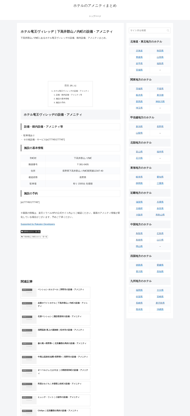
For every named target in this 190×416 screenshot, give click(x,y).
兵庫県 (160, 202)
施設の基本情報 (62, 99)
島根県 (139, 240)
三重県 (160, 183)
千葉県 (160, 88)
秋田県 (160, 50)
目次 (67, 85)
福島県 (160, 63)
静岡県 (139, 183)
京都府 (139, 208)
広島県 (160, 233)
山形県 (160, 57)
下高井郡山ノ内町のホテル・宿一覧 (34, 237)
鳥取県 (139, 233)
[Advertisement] (70, 60)
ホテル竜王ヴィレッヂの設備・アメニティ (71, 91)
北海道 (139, 50)
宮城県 (139, 70)
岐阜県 (139, 177)
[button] (168, 30)
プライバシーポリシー (162, 408)
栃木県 (139, 95)
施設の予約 (60, 103)
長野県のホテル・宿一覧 (30, 232)
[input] (150, 30)
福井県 (160, 152)
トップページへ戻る (143, 408)
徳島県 (139, 265)
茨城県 (139, 88)
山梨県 (139, 133)
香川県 (139, 271)
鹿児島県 (160, 303)
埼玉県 (139, 108)
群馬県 (139, 101)
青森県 (139, 57)
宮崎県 (160, 296)
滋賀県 (139, 202)
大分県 (160, 290)
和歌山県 (160, 215)
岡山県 (139, 246)
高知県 (160, 271)
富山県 (139, 152)
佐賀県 (139, 296)
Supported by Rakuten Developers (38, 225)
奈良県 (160, 208)
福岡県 (139, 290)
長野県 (160, 126)
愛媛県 (160, 265)
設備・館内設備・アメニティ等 (69, 95)
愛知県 (160, 177)
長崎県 (139, 303)
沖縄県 (160, 309)
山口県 (160, 240)
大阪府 (139, 215)
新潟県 (139, 126)
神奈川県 (160, 101)
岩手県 (139, 63)
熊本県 (139, 309)
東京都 (160, 95)
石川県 (139, 158)
